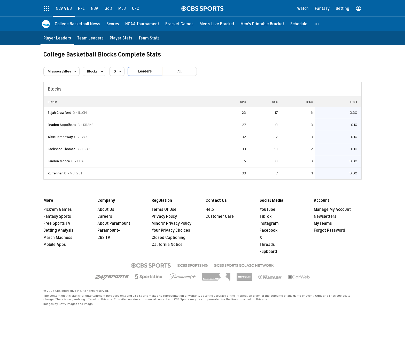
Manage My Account (332, 209)
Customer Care (220, 216)
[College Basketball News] (77, 24)
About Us (105, 209)
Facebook (268, 230)
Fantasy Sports (57, 216)
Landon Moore (59, 161)
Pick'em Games (57, 209)
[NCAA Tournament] (142, 24)
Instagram (269, 223)
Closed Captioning (168, 237)
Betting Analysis (58, 230)
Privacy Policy (164, 216)
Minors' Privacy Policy (171, 223)
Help (210, 209)
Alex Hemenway (60, 137)
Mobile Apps (54, 244)
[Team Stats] (149, 38)
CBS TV (103, 237)
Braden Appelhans (62, 125)
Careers (104, 216)
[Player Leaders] (57, 38)
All (179, 71)
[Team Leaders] (90, 38)
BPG (353, 102)
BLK (309, 102)
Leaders (145, 71)
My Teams (323, 223)
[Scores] (112, 24)
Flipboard (268, 251)
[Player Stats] (121, 38)
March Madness (57, 237)
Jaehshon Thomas (61, 149)
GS (275, 102)
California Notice (167, 244)
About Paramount (113, 223)
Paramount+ (108, 230)
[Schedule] (298, 24)
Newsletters (325, 216)
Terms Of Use (164, 209)
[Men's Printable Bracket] (262, 24)
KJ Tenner (55, 173)
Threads (267, 244)
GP (243, 102)
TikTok (265, 216)
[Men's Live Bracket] (217, 24)
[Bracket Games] (179, 24)
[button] (316, 24)
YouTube (267, 209)
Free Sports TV (57, 223)
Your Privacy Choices (171, 230)
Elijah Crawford (59, 112)
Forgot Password (329, 230)
